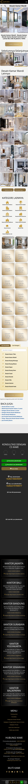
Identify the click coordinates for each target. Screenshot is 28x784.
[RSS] (22, 772)
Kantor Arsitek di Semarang (14, 676)
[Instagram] (9, 772)
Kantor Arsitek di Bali (14, 592)
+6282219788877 (14, 485)
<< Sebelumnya (7, 190)
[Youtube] (12, 772)
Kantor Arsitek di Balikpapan (14, 698)
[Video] (14, 782)
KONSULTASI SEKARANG (14, 395)
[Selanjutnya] (25, 782)
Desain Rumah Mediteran (8, 414)
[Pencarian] (10, 782)
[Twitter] (20, 772)
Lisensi (21, 399)
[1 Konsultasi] (21, 782)
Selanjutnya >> (20, 190)
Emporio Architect (10, 780)
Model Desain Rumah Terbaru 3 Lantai (12, 408)
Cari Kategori (16, 345)
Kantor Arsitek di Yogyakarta (14, 655)
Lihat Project (14, 44)
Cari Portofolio (5, 345)
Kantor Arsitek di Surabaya (14, 632)
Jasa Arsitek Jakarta (7, 420)
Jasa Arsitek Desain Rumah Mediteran (12, 416)
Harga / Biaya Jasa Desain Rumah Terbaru (13, 418)
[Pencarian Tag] (5, 6)
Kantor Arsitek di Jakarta (14, 571)
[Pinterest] (17, 772)
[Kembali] (2, 6)
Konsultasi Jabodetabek (14, 461)
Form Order (14, 468)
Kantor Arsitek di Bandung (14, 612)
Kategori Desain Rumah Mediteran (11, 412)
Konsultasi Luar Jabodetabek (14, 464)
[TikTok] (15, 772)
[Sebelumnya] (6, 782)
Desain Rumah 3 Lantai (8, 406)
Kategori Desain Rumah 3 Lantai (10, 410)
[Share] (18, 782)
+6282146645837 (14, 478)
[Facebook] (7, 772)
